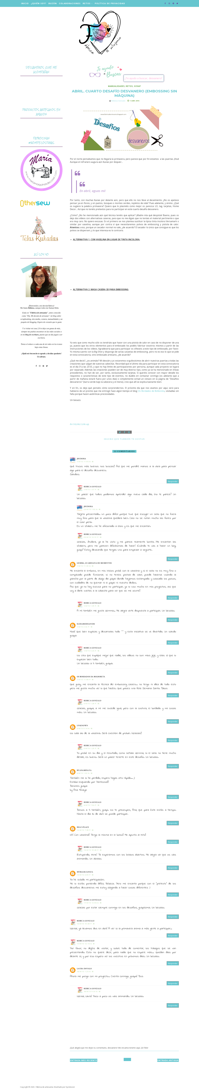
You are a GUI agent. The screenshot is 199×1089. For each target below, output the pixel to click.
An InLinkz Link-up (79, 424)
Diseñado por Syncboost (64, 1087)
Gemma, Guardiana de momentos (94, 563)
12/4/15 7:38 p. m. (85, 830)
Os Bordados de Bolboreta (151, 391)
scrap (137, 86)
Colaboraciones (70, 3)
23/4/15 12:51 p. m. (93, 537)
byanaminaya (84, 770)
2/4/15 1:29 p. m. (92, 748)
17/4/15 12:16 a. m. (86, 944)
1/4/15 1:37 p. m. (92, 489)
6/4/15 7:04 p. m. (92, 805)
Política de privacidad (110, 3)
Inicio (25, 3)
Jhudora (81, 458)
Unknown (82, 725)
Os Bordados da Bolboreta (91, 676)
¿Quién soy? (38, 3)
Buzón (53, 3)
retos (129, 86)
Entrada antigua (168, 1060)
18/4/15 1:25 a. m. (85, 971)
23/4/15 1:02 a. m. (92, 509)
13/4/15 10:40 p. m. (93, 850)
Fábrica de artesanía (44, 1087)
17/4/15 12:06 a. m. (93, 903)
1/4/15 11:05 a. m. (85, 461)
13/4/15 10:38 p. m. (86, 924)
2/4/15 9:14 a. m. (85, 728)
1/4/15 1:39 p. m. (92, 606)
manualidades (116, 86)
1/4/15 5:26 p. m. (92, 651)
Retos (87, 3)
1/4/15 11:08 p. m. (85, 679)
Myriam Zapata (85, 872)
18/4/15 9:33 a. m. (92, 991)
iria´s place (83, 827)
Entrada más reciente (83, 1060)
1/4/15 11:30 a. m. (85, 566)
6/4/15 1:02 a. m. (85, 773)
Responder (172, 481)
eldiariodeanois (86, 624)
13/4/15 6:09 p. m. (85, 875)
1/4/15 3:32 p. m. (85, 627)
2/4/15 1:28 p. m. (92, 703)
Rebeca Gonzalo (92, 486)
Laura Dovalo (84, 968)
